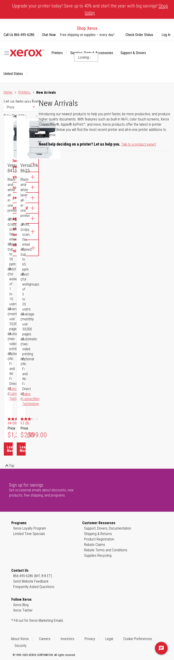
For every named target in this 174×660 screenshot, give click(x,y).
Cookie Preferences (137, 639)
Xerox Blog (21, 605)
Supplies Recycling (97, 555)
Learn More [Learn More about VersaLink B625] (23, 449)
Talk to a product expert (138, 144)
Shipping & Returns (98, 534)
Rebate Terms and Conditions (105, 550)
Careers (45, 639)
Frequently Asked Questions (33, 587)
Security (20, 645)
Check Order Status (139, 35)
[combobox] (86, 57)
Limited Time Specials (29, 534)
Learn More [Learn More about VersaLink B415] (10, 449)
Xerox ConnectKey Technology (31, 399)
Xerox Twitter (23, 610)
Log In (166, 35)
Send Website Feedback (30, 581)
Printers (24, 92)
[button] (15, 74)
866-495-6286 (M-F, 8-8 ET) (32, 576)
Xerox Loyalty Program (29, 528)
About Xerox (20, 639)
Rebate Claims (94, 544)
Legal (109, 639)
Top (11, 465)
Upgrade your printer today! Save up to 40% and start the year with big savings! (90, 9)
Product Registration (99, 539)
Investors (67, 639)
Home (8, 92)
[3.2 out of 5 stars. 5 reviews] (33, 421)
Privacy (90, 639)
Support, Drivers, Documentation (107, 528)
